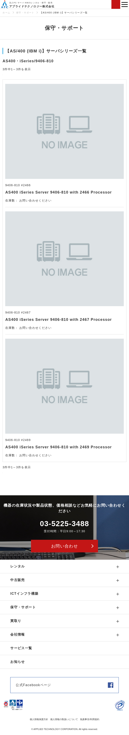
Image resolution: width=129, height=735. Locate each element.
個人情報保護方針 (39, 719)
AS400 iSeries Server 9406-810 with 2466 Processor (58, 192)
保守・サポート (25, 12)
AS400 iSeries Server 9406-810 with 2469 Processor (58, 447)
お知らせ (17, 661)
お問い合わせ (115, 4)
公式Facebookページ (33, 685)
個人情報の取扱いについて (64, 719)
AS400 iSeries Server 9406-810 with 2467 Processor (58, 319)
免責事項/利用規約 (89, 719)
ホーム (6, 12)
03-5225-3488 (64, 523)
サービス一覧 (21, 648)
